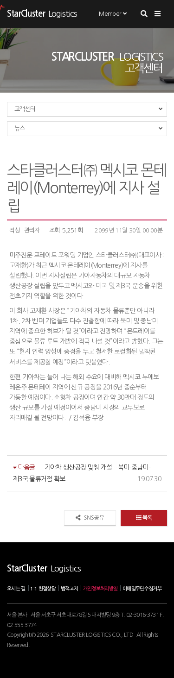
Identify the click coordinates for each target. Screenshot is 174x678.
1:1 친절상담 (43, 588)
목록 (144, 518)
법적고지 (69, 588)
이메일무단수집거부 (141, 588)
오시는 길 (16, 588)
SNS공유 (90, 518)
